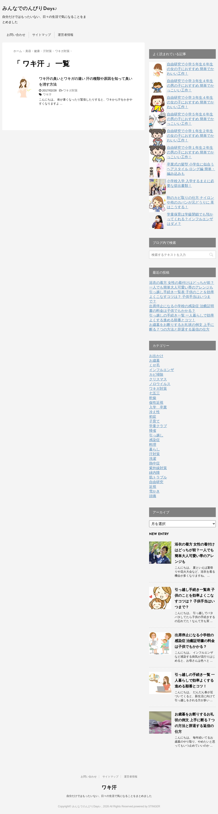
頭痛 (152, 496)
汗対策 (154, 454)
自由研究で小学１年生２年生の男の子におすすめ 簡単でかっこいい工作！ (190, 152)
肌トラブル (158, 477)
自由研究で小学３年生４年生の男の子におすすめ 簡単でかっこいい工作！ (190, 85)
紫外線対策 (158, 468)
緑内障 (154, 473)
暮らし (154, 449)
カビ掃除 (156, 374)
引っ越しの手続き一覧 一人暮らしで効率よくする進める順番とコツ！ (195, 680)
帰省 (152, 430)
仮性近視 (156, 402)
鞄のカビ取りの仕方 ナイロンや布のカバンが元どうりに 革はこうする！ (190, 202)
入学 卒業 (158, 407)
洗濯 (152, 459)
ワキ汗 (47, 94)
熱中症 (154, 463)
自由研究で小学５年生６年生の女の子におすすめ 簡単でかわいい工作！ (190, 68)
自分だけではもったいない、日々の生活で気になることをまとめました (109, 796)
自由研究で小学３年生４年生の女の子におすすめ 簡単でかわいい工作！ (190, 102)
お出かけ (156, 356)
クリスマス (158, 379)
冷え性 (154, 412)
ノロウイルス (159, 384)
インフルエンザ (161, 370)
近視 (152, 487)
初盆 (152, 416)
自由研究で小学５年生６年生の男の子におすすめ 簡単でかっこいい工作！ (190, 118)
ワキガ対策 (70, 90)
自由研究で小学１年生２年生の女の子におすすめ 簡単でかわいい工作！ (190, 135)
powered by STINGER (147, 806)
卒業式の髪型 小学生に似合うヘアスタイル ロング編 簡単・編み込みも (191, 169)
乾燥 (152, 398)
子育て (154, 421)
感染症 (154, 440)
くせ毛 (154, 365)
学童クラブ (158, 426)
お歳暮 (154, 360)
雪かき (154, 491)
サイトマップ (41, 34)
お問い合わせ (16, 34)
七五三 (154, 393)
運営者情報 (65, 34)
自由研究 (156, 482)
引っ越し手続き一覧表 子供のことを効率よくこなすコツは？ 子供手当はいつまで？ (181, 296)
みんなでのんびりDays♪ (29, 8)
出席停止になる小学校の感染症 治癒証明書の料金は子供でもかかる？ (195, 640)
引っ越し (156, 435)
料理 (152, 444)
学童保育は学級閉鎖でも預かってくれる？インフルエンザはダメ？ (190, 219)
